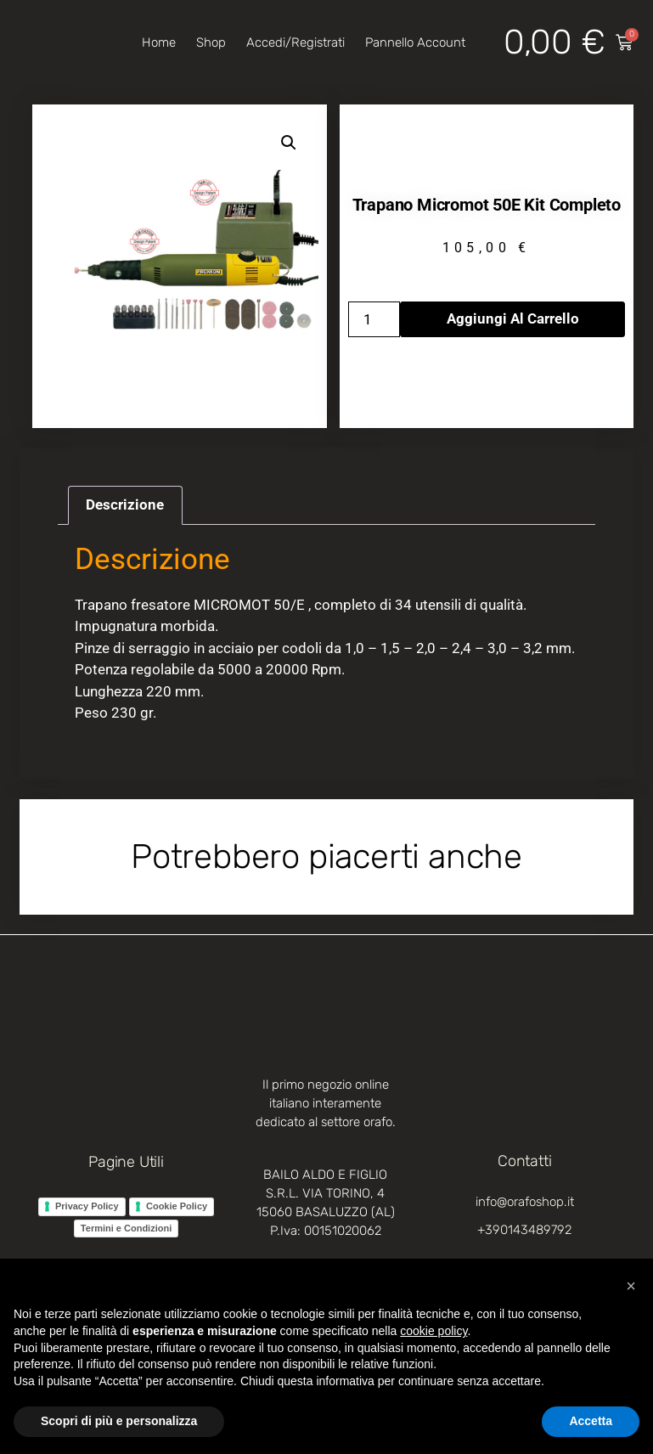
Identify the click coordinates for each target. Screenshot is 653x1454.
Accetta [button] (590, 1421)
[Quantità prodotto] (374, 319)
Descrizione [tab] (125, 504)
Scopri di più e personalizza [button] (119, 1421)
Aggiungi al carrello (513, 318)
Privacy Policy (87, 1206)
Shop (211, 42)
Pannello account (415, 42)
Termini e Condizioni (126, 1228)
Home (159, 42)
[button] (288, 142)
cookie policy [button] (433, 1331)
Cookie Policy (176, 1206)
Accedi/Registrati (295, 42)
